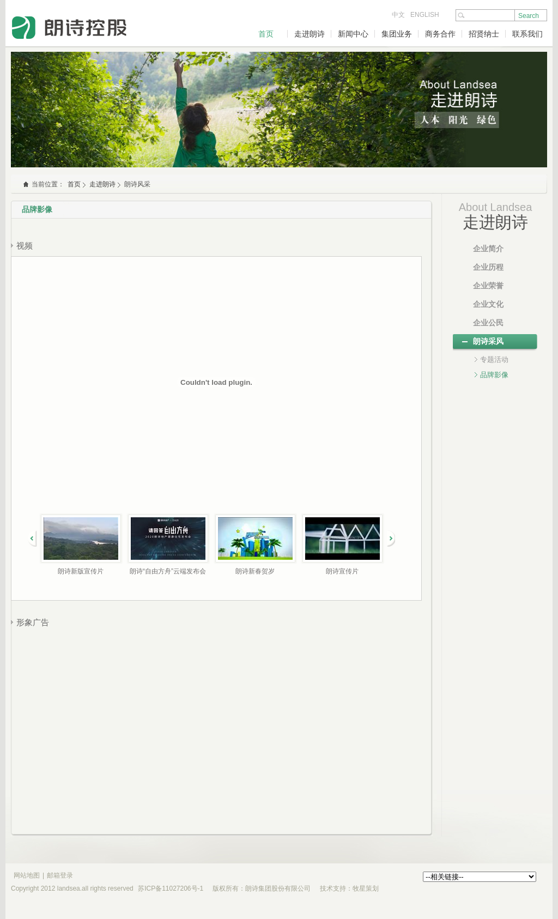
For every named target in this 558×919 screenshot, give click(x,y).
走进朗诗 (309, 33)
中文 (398, 15)
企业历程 (488, 267)
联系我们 (527, 33)
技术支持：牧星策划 (349, 888)
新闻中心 (353, 33)
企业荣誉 (488, 286)
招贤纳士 (484, 33)
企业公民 (488, 323)
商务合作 (440, 33)
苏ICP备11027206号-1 (170, 888)
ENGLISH (424, 15)
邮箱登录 (60, 875)
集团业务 (396, 33)
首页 (266, 33)
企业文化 (488, 304)
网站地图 (27, 875)
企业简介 (488, 249)
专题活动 (494, 359)
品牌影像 (494, 375)
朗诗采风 (488, 341)
